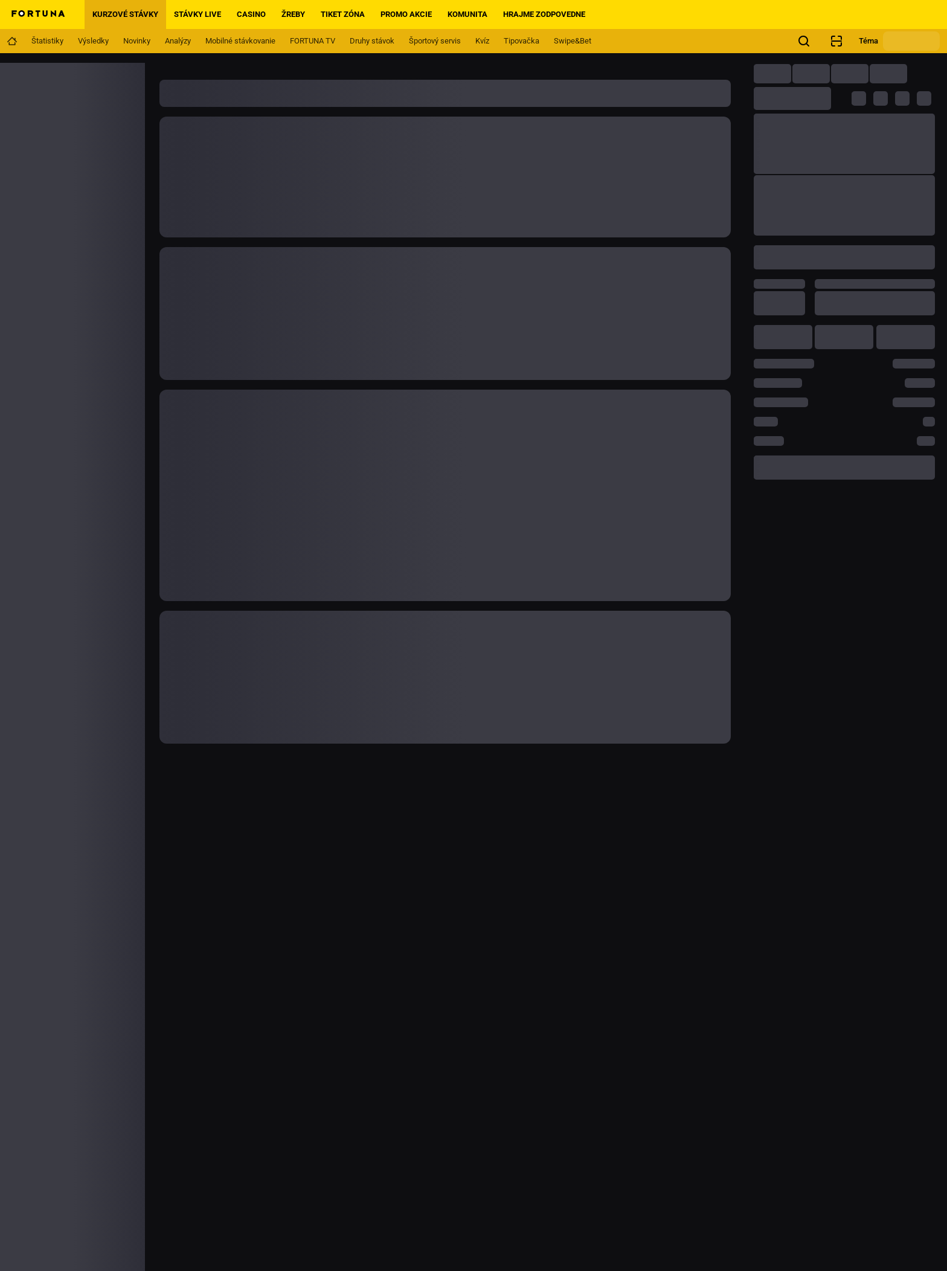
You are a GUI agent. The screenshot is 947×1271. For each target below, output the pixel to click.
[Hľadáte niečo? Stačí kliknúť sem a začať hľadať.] (804, 41)
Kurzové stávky (125, 14)
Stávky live (197, 14)
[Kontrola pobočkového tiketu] (836, 41)
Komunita (467, 14)
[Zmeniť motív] (911, 41)
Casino (251, 14)
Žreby (293, 14)
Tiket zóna (343, 14)
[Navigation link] (12, 41)
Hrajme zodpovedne (544, 14)
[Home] (37, 14)
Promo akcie (406, 14)
